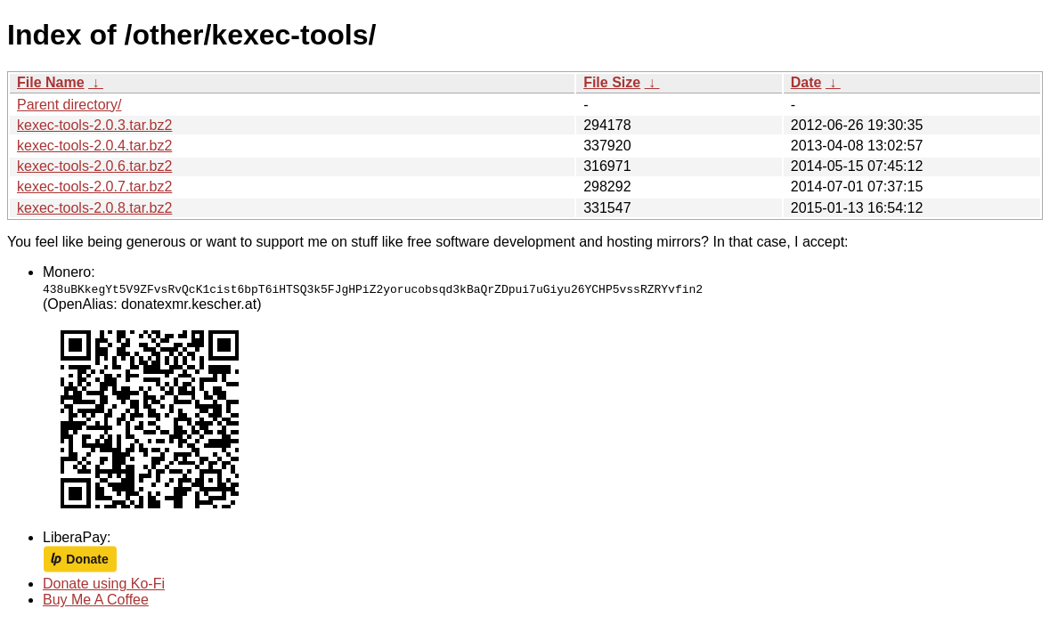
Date (806, 82)
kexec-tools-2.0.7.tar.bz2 (94, 186)
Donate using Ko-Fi (104, 583)
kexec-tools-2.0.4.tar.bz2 (94, 145)
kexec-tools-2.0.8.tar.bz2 (94, 207)
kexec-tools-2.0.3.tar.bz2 (94, 125)
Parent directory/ (69, 104)
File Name (51, 82)
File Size (611, 82)
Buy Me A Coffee (96, 599)
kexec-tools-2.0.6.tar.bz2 (94, 166)
